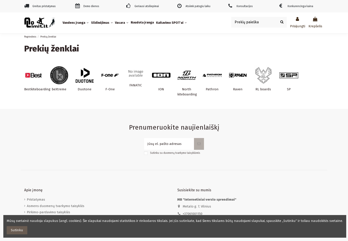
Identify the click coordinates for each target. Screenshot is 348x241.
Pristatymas (36, 199)
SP (289, 89)
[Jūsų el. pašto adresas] (169, 144)
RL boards (263, 89)
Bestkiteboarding (37, 89)
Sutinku (17, 230)
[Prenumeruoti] (199, 144)
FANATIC (135, 85)
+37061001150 (192, 214)
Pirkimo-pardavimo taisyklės (48, 212)
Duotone (84, 89)
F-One (110, 89)
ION (161, 89)
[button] (76, 22)
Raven (238, 89)
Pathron (212, 89)
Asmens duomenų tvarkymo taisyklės (55, 206)
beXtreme (59, 89)
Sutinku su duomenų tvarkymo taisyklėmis (175, 152)
